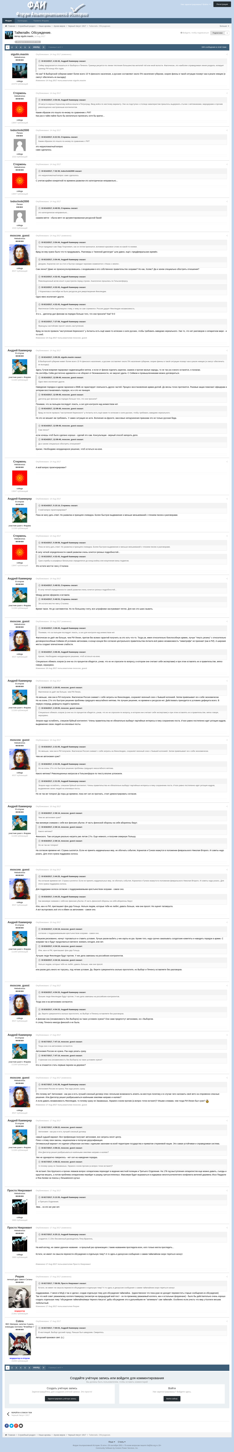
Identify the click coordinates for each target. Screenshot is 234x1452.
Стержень (66, 137)
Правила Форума (41, 21)
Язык (111, 1441)
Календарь (22, 21)
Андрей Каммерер (71, 61)
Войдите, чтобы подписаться (196, 33)
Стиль (122, 1441)
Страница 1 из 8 (56, 47)
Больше (224, 26)
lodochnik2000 (69, 171)
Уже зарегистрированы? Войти (196, 4)
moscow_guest (70, 377)
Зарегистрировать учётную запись (62, 1398)
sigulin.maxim (68, 357)
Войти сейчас (172, 1398)
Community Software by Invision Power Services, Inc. (117, 1448)
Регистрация (222, 4)
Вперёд (36, 47)
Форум (8, 21)
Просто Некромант (71, 1283)
